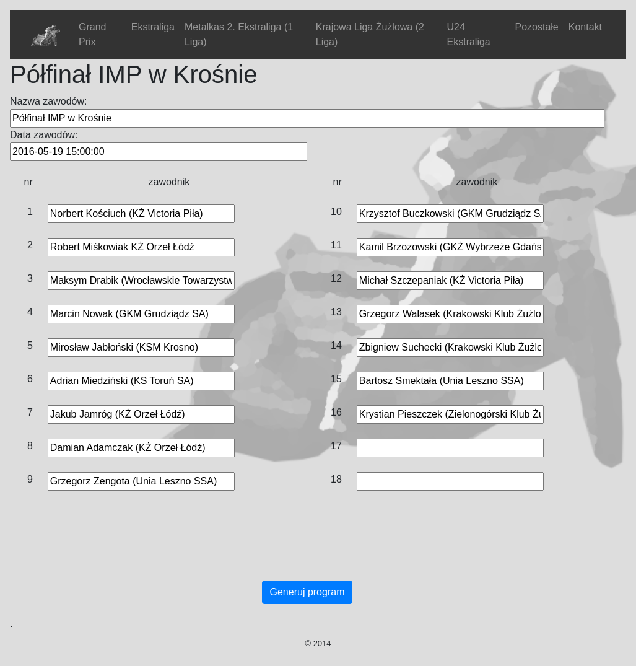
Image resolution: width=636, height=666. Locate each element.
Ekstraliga (153, 27)
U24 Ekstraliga (468, 34)
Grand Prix (92, 34)
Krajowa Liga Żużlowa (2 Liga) (370, 34)
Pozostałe (536, 27)
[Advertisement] (307, 548)
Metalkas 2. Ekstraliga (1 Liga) (239, 34)
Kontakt (585, 27)
